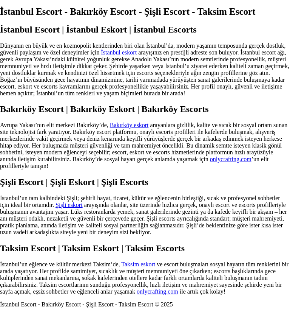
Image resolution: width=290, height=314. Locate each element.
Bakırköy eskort (129, 125)
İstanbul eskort (119, 52)
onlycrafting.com (230, 159)
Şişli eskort (69, 205)
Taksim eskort (138, 264)
